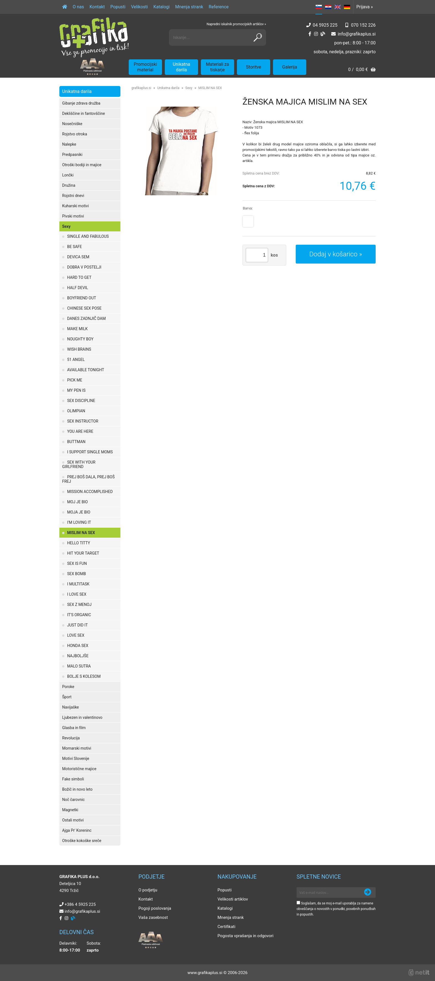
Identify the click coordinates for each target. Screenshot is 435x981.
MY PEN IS (76, 390)
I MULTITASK (78, 584)
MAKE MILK (77, 329)
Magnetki (70, 810)
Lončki (68, 175)
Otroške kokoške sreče (81, 840)
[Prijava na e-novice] (367, 892)
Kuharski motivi (75, 206)
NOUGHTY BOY (80, 339)
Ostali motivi (73, 820)
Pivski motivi (73, 216)
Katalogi (161, 6)
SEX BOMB (76, 574)
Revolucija (71, 738)
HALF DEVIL (77, 287)
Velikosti (139, 6)
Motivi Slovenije (75, 758)
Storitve (253, 67)
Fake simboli (73, 779)
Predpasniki (72, 154)
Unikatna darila (181, 67)
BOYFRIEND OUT (81, 298)
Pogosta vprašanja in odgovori (246, 935)
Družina (68, 185)
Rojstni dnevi (73, 195)
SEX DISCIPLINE (81, 400)
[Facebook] (309, 34)
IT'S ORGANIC (79, 615)
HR (328, 7)
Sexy (66, 226)
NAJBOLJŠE (77, 656)
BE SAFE (74, 246)
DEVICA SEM (78, 257)
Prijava (364, 6)
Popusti (117, 6)
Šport (67, 697)
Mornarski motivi (76, 748)
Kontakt (97, 6)
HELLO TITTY (78, 543)
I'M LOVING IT (79, 522)
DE (347, 7)
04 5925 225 (325, 25)
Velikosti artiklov (233, 899)
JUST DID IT (77, 625)
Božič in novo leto (77, 789)
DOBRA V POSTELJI (84, 267)
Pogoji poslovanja (154, 908)
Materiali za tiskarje (217, 67)
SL (318, 7)
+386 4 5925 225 (80, 904)
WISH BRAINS (79, 349)
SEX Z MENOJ (79, 604)
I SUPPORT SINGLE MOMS (90, 452)
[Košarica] (362, 70)
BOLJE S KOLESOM (84, 676)
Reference (219, 6)
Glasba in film (74, 727)
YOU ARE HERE (80, 431)
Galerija (289, 67)
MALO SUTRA (79, 666)
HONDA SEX (77, 645)
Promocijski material (145, 67)
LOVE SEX (75, 635)
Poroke (68, 686)
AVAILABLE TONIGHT (85, 370)
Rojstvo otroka (74, 134)
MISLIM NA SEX (81, 532)
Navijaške (70, 707)
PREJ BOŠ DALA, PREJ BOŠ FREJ (88, 479)
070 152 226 (363, 25)
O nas (78, 6)
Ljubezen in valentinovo (82, 717)
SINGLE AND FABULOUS (88, 236)
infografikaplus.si (357, 34)
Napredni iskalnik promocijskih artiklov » (236, 24)
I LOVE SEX (76, 594)
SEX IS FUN (77, 563)
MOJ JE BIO (77, 502)
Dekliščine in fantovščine (83, 113)
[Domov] (64, 7)
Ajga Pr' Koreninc (77, 830)
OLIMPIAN (76, 411)
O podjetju (147, 890)
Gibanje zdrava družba (81, 103)
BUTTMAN (76, 441)
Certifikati (226, 926)
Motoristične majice (79, 769)
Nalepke (69, 144)
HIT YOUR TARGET (83, 553)
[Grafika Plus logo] (94, 37)
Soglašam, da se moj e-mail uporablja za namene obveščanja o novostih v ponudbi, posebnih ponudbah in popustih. (336, 908)
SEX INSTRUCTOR (82, 421)
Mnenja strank (189, 6)
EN (337, 7)
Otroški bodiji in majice (81, 165)
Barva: (248, 208)
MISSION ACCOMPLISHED (90, 491)
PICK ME (74, 380)
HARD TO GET (79, 277)
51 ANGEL (76, 359)
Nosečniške (72, 124)
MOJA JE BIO (78, 512)
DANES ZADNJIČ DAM (86, 318)
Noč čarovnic (73, 799)
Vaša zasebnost (153, 917)
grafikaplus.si (141, 88)
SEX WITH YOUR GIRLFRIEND (78, 464)
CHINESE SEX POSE (84, 308)
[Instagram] (316, 34)
